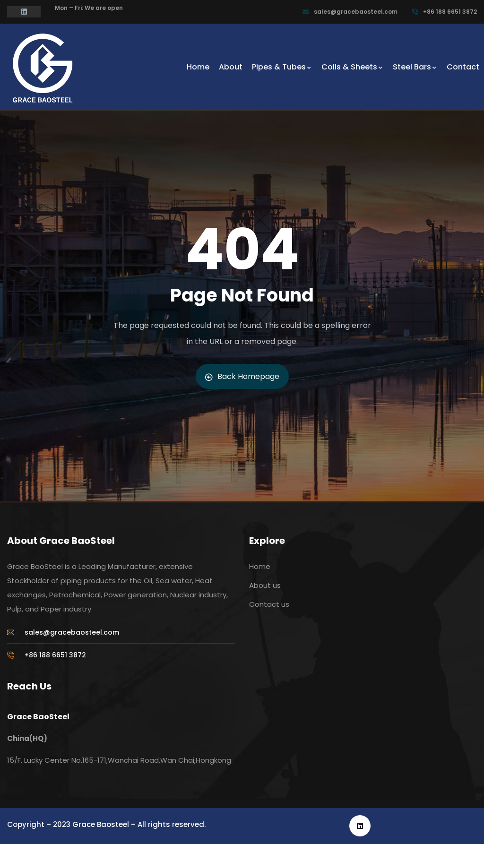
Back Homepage (242, 376)
